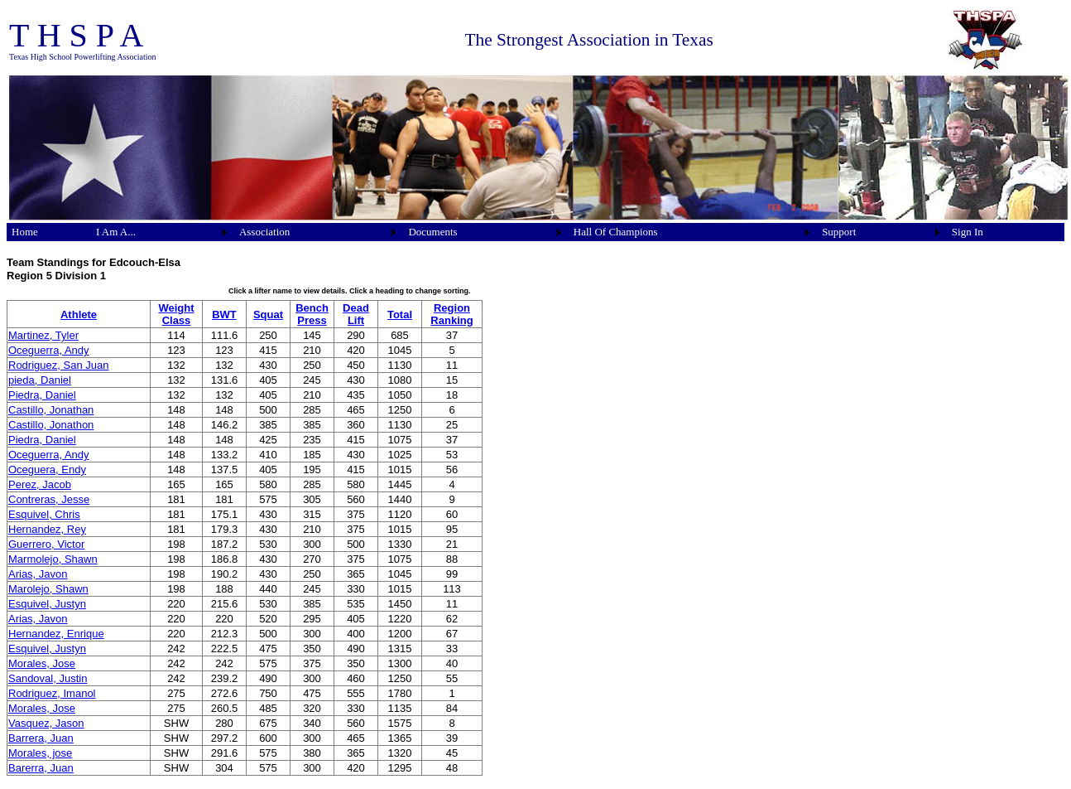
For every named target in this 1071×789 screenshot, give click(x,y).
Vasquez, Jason (46, 723)
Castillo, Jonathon (51, 425)
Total (399, 314)
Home (25, 231)
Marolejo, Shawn (48, 589)
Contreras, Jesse (48, 499)
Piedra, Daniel (42, 395)
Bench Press (312, 314)
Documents (432, 231)
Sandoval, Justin (47, 678)
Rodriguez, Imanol (52, 693)
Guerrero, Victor (46, 544)
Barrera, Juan (41, 738)
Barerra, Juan (41, 768)
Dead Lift (356, 314)
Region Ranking (451, 314)
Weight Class (176, 314)
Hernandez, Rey (47, 529)
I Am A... (116, 231)
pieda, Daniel (39, 380)
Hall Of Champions (616, 231)
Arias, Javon (38, 574)
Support (839, 231)
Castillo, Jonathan (51, 410)
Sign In (967, 231)
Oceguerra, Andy (48, 350)
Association (264, 231)
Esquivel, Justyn (47, 604)
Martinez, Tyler (43, 335)
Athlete (78, 314)
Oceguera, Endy (47, 469)
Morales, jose (40, 753)
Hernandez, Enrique (56, 633)
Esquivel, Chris (44, 514)
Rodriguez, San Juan (58, 365)
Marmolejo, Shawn (53, 559)
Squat (268, 314)
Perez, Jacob (39, 484)
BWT (224, 314)
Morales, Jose (41, 663)
